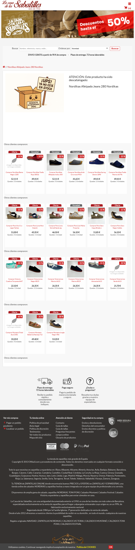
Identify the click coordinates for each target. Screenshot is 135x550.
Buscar (15, 48)
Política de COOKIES (86, 547)
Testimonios (35, 431)
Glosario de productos (66, 437)
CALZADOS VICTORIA (73, 521)
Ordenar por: (64, 48)
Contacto (60, 423)
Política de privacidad (39, 423)
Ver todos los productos (40, 435)
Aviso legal (34, 426)
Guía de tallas (62, 426)
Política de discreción (39, 429)
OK (110, 547)
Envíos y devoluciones (92, 423)
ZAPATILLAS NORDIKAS (49, 521)
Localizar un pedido (13, 429)
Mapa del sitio (36, 437)
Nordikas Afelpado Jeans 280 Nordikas (25, 67)
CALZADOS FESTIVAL (71, 524)
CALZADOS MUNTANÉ (96, 521)
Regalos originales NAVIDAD (23, 521)
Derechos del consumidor (93, 426)
